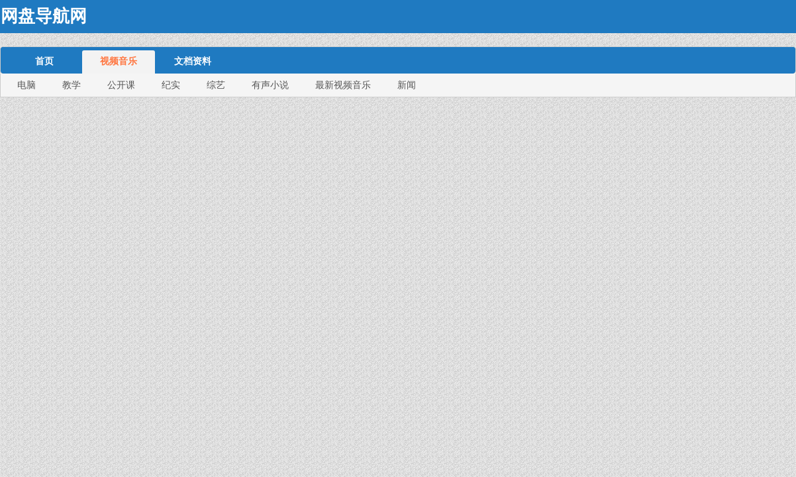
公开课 (121, 85)
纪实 (171, 85)
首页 (44, 61)
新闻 (406, 85)
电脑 (26, 85)
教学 (71, 85)
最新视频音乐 (343, 85)
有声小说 (270, 85)
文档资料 (192, 61)
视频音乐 (118, 61)
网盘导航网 (44, 16)
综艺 (216, 85)
